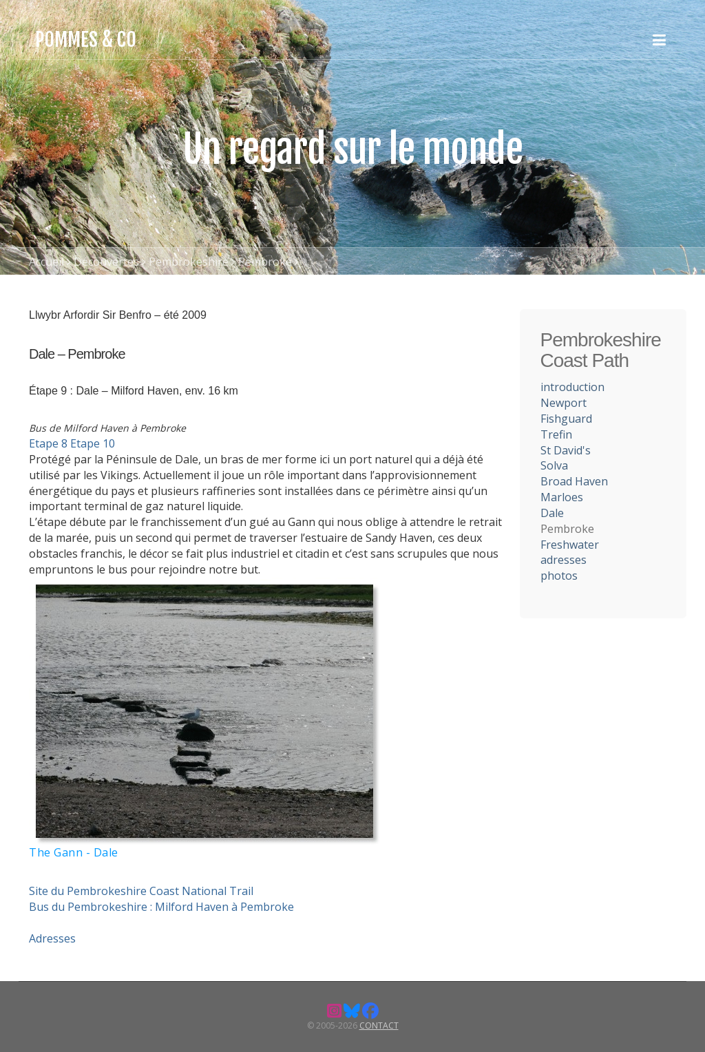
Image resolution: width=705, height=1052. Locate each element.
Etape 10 (92, 443)
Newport (563, 402)
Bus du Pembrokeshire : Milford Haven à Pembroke (161, 906)
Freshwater (569, 544)
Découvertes (106, 261)
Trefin (556, 434)
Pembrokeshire (189, 261)
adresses (563, 559)
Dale (552, 512)
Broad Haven (574, 481)
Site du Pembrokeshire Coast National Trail (141, 890)
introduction (572, 386)
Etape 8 (48, 443)
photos (559, 575)
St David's (565, 450)
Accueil (46, 261)
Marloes (561, 497)
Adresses (52, 938)
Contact (379, 1025)
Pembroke (265, 261)
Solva (554, 465)
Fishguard (566, 418)
